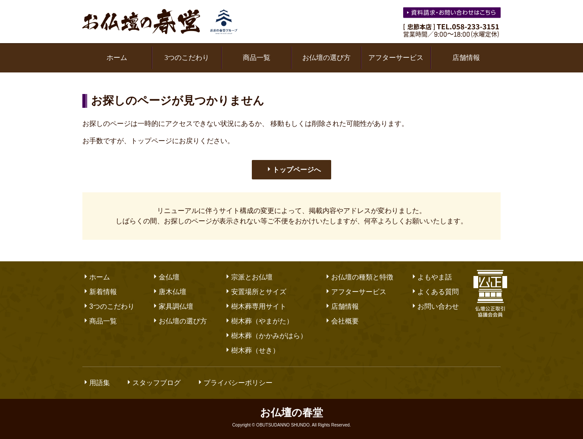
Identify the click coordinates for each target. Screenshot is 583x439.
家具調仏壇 (172, 306)
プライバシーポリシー (235, 382)
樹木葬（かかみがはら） (265, 335)
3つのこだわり (186, 57)
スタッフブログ (153, 382)
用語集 (96, 382)
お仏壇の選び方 (326, 57)
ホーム (117, 57)
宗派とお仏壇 (248, 277)
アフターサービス (395, 57)
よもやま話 (431, 277)
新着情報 (99, 291)
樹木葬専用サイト (255, 306)
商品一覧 (256, 57)
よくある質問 (435, 291)
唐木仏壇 (169, 291)
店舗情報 (466, 57)
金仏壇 (165, 277)
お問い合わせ (435, 306)
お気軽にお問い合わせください (452, 14)
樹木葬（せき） (251, 350)
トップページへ (293, 169)
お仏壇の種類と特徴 (358, 277)
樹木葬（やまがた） (258, 321)
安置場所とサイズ (255, 291)
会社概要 (341, 321)
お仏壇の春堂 (160, 21)
